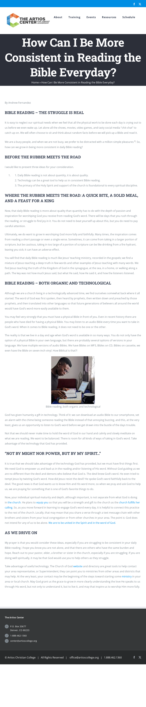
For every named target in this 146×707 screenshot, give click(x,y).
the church (14, 502)
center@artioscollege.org (23, 640)
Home (35, 82)
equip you (42, 502)
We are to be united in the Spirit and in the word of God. (82, 523)
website (77, 566)
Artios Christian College (21, 657)
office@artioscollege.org (84, 657)
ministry (127, 576)
